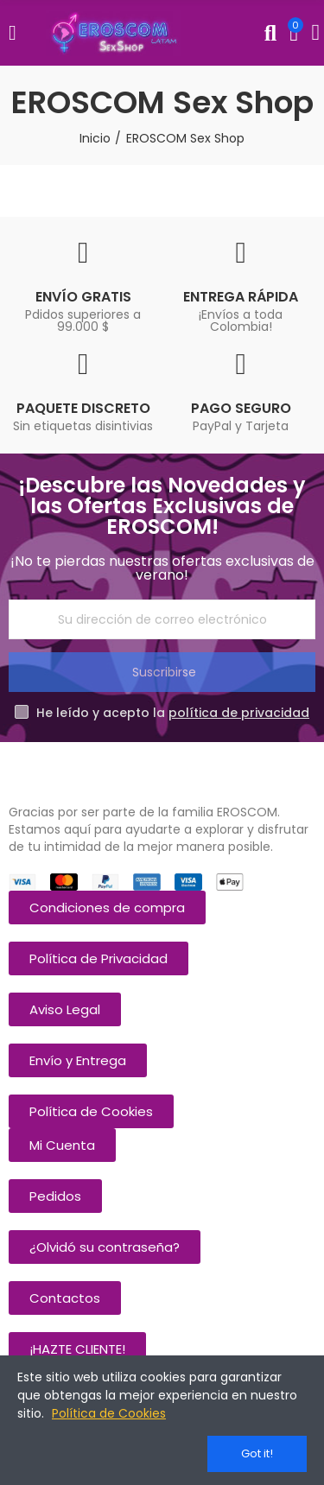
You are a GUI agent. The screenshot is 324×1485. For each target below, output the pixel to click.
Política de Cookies (109, 1413)
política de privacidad (238, 712)
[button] (107, 907)
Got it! (257, 1453)
